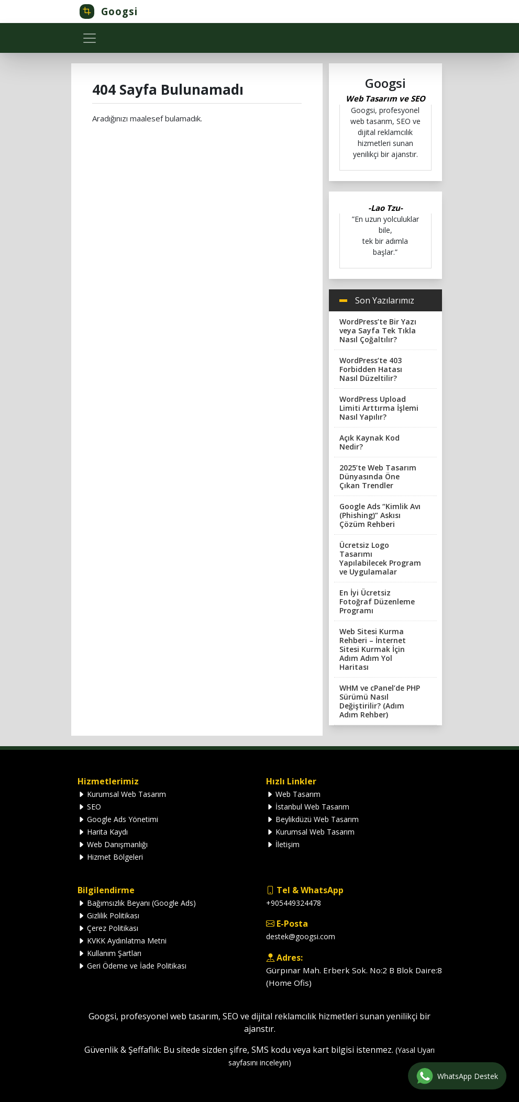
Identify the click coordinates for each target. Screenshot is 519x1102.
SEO (89, 807)
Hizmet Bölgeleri (110, 857)
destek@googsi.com (300, 936)
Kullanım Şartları (109, 953)
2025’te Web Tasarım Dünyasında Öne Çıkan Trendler (377, 476)
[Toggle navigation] (89, 38)
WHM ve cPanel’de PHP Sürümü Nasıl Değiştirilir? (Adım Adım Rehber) (379, 701)
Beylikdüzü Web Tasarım (312, 819)
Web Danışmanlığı (113, 844)
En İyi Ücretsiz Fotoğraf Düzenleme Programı (377, 601)
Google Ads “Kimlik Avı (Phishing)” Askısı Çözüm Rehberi (380, 515)
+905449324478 (293, 903)
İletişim (283, 844)
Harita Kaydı (103, 832)
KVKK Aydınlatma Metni (122, 941)
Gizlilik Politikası (108, 915)
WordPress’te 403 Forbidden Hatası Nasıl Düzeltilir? (370, 369)
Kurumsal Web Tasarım (122, 794)
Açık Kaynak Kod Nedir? (369, 442)
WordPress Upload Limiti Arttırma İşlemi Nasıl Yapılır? (378, 408)
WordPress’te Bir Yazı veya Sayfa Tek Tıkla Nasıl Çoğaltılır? (377, 330)
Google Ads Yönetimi (118, 819)
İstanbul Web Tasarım (307, 807)
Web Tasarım (293, 794)
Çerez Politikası (108, 928)
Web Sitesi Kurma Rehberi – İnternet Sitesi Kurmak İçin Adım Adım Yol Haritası (372, 649)
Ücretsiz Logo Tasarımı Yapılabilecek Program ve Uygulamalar (380, 558)
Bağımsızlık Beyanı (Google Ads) (137, 903)
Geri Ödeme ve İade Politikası (132, 966)
